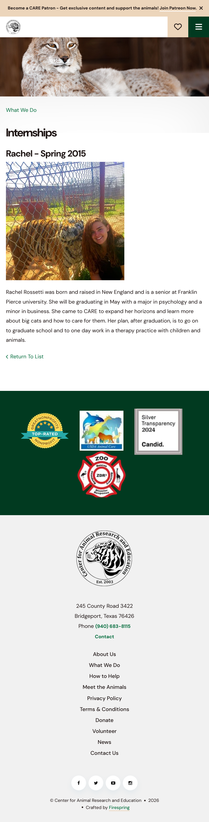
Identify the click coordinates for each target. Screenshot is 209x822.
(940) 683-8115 (113, 626)
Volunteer (104, 731)
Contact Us (105, 753)
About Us (104, 654)
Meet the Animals (104, 687)
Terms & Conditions (104, 709)
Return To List (27, 356)
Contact (104, 637)
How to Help (104, 676)
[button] (201, 8)
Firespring (119, 807)
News (104, 742)
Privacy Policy (104, 698)
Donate (178, 27)
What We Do (104, 665)
